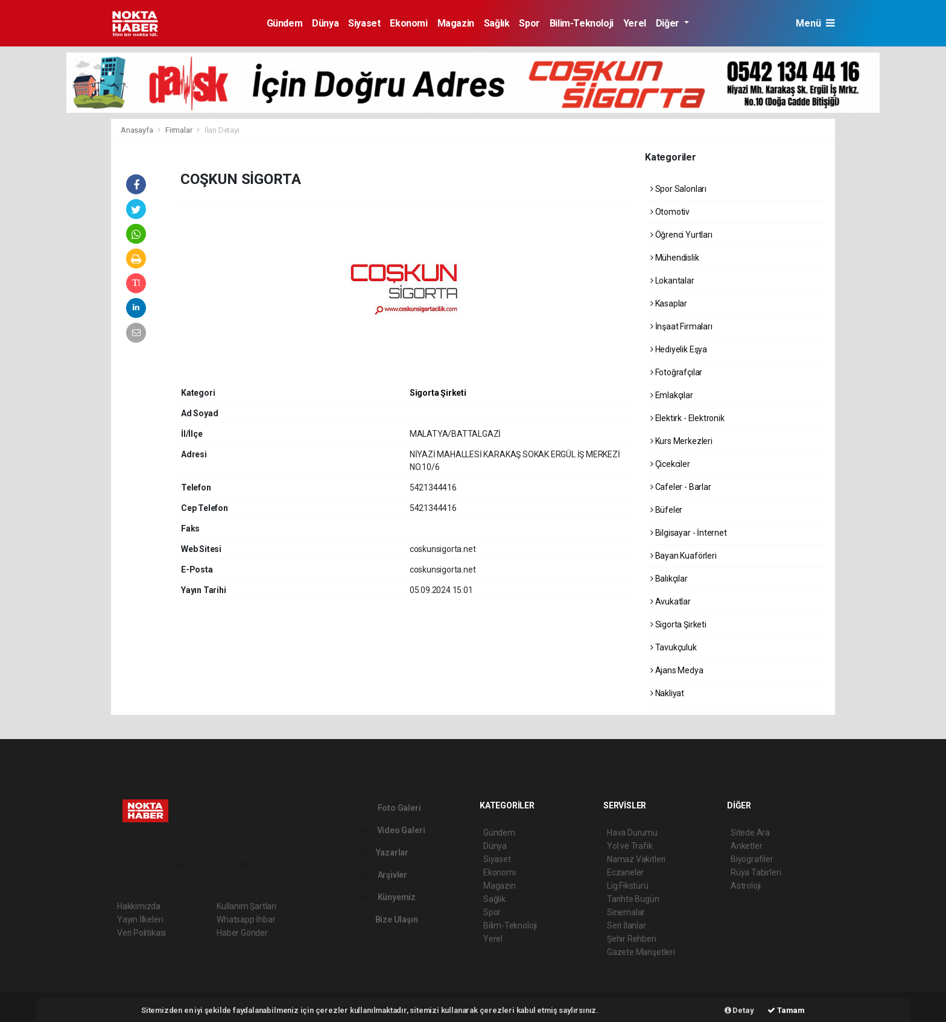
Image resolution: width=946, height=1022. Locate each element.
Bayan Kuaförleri (683, 555)
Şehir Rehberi (631, 939)
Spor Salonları (678, 189)
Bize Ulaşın (389, 919)
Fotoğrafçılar (676, 372)
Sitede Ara (750, 832)
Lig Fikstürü (628, 885)
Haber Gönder (242, 933)
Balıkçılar (669, 578)
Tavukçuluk (673, 647)
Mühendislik (674, 257)
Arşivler (384, 875)
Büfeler (666, 510)
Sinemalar (626, 912)
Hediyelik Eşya (678, 349)
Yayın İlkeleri (140, 919)
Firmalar (178, 130)
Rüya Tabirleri (756, 872)
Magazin (455, 23)
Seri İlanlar (626, 925)
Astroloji (746, 885)
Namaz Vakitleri (636, 859)
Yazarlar (384, 852)
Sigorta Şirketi (438, 393)
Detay (739, 1010)
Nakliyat (667, 693)
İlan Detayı (222, 130)
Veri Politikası (141, 933)
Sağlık (497, 23)
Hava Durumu (632, 832)
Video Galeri (393, 830)
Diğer (669, 23)
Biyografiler (752, 859)
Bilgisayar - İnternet (688, 533)
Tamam (786, 1010)
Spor (529, 23)
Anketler (746, 846)
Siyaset (364, 23)
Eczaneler (625, 872)
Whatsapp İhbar (246, 919)
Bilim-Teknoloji (582, 23)
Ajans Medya (676, 670)
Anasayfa (137, 130)
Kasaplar (668, 303)
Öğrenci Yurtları (681, 235)
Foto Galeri (391, 808)
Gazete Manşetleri (641, 952)
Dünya (325, 23)
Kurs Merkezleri (681, 441)
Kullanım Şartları (246, 906)
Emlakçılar (671, 395)
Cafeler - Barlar (680, 487)
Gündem (285, 23)
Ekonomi (408, 23)
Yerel (634, 23)
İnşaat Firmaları (681, 326)
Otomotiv (670, 212)
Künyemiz (388, 897)
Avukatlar (670, 601)
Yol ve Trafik (630, 846)
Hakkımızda (138, 906)
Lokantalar (672, 280)
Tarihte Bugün (633, 899)
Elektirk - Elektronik (687, 418)
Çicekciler (670, 464)
